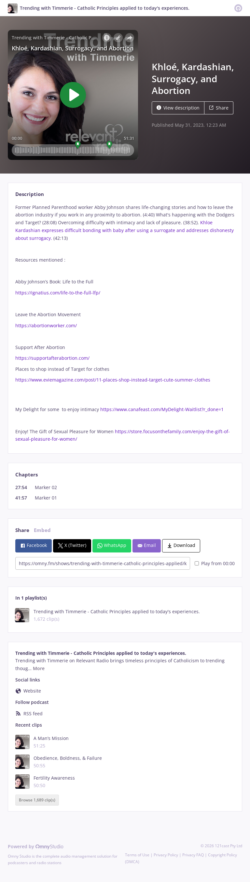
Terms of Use (137, 855)
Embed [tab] (42, 530)
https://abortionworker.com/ (46, 325)
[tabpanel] (124, 323)
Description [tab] (29, 194)
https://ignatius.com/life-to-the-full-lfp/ (57, 293)
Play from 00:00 (215, 563)
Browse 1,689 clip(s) (37, 800)
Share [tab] (22, 530)
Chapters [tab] (26, 474)
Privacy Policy (166, 855)
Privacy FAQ (193, 855)
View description (178, 108)
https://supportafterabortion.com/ (52, 358)
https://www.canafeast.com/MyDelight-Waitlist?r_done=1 (162, 409)
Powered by (35, 846)
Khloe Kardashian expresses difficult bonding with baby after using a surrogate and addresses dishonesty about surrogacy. (124, 230)
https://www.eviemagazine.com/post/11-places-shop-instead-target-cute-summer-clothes (112, 380)
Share (219, 108)
